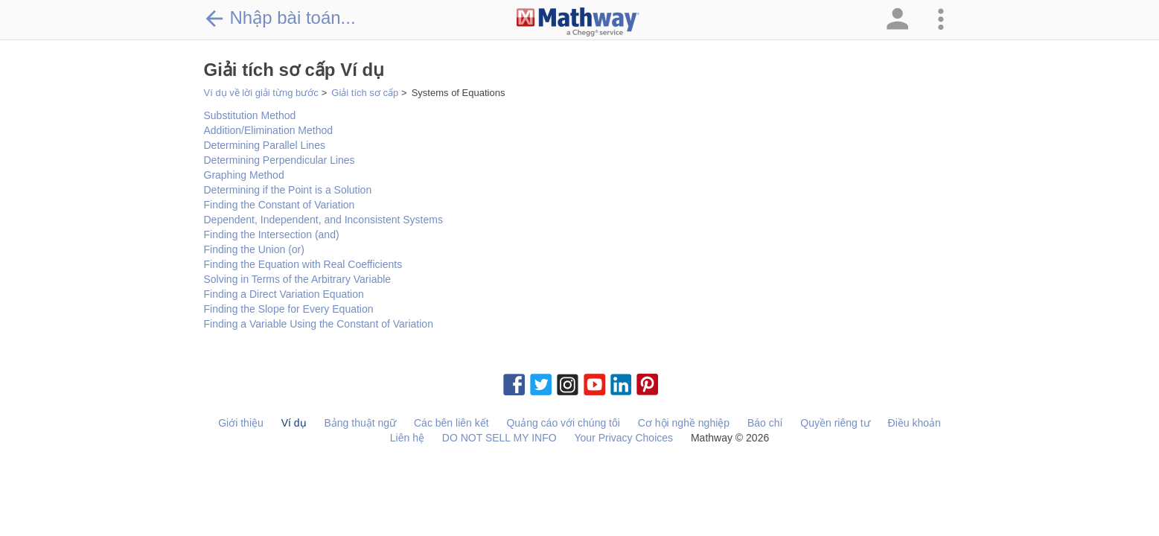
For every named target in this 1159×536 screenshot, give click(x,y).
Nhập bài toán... (280, 17)
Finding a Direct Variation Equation (284, 294)
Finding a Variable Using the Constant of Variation (318, 324)
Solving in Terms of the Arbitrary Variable (298, 279)
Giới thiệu (241, 423)
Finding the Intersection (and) (271, 234)
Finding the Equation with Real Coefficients (303, 264)
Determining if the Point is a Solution (288, 190)
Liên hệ (407, 438)
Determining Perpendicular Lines (279, 160)
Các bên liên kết (451, 423)
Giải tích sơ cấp (364, 92)
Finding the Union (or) (254, 249)
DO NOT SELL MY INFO (499, 438)
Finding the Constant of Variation (279, 205)
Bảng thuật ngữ (360, 423)
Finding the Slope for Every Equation (289, 309)
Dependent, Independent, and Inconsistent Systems (323, 220)
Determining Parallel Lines (264, 145)
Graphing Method (244, 175)
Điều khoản (914, 423)
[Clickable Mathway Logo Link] (578, 22)
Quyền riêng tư (834, 423)
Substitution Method (250, 115)
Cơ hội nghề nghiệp (683, 423)
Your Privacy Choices (624, 438)
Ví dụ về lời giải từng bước (261, 92)
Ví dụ (294, 423)
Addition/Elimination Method (268, 130)
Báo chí (764, 423)
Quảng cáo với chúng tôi (562, 423)
